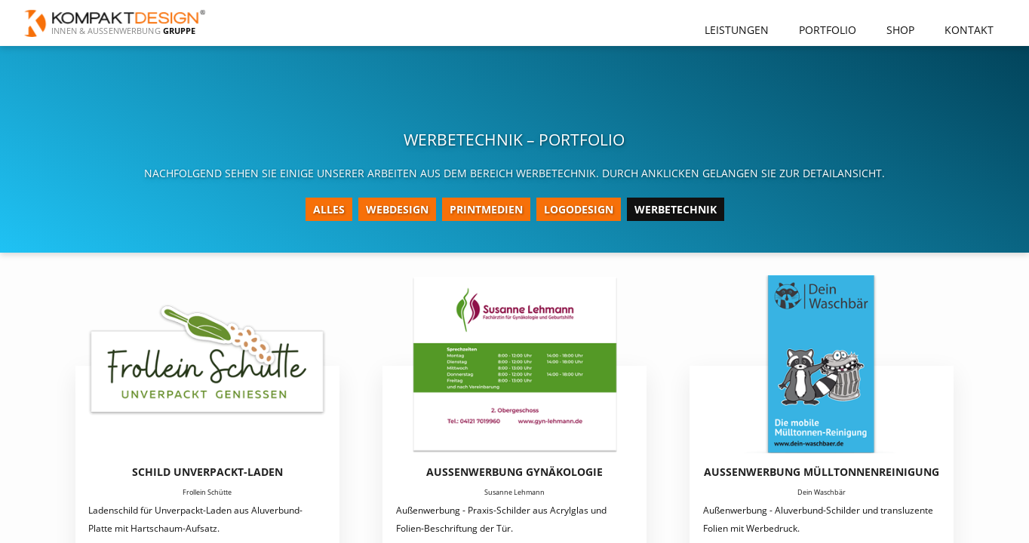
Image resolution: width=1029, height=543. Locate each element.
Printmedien (486, 209)
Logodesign (578, 209)
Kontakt (969, 30)
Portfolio (827, 30)
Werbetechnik (675, 209)
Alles (329, 209)
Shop (900, 30)
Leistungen (737, 30)
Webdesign (397, 209)
